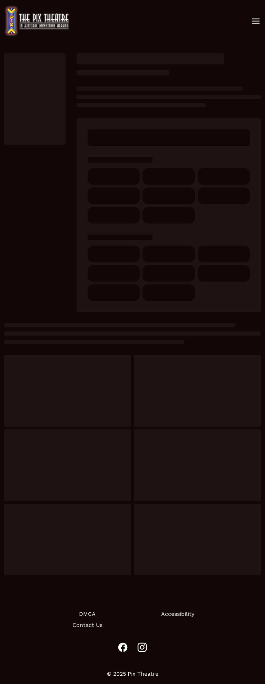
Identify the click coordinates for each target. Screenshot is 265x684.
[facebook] (122, 647)
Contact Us (87, 625)
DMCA (87, 614)
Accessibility (177, 614)
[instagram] (142, 647)
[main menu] (256, 21)
